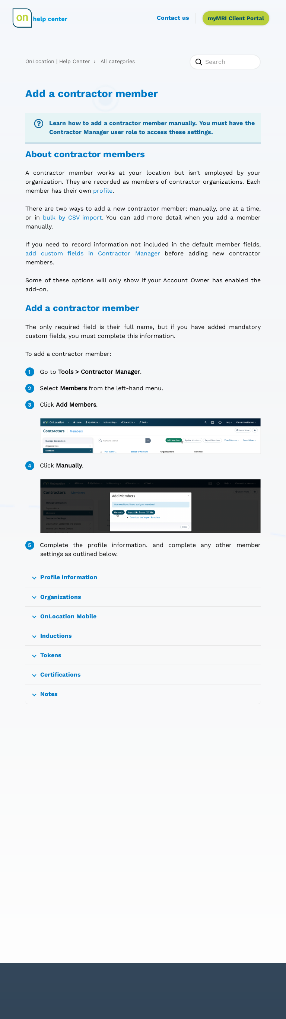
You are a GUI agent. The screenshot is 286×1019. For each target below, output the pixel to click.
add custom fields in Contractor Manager (92, 253)
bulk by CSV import (72, 217)
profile (102, 190)
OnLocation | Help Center (57, 61)
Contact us (173, 17)
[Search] (225, 62)
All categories (118, 61)
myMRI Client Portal (236, 18)
